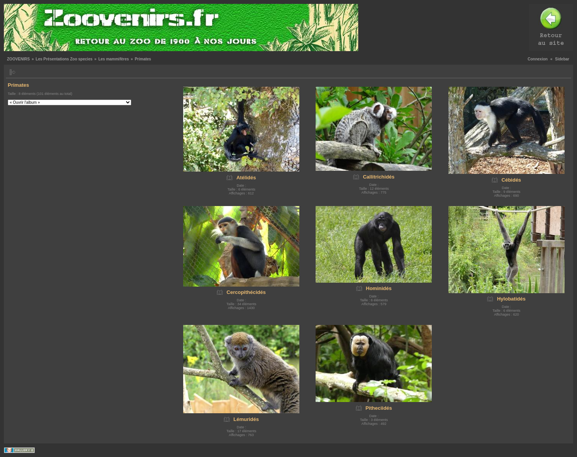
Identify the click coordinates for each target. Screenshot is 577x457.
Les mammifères (113, 59)
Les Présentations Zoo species (64, 59)
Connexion (538, 59)
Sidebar (562, 59)
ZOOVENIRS (18, 59)
